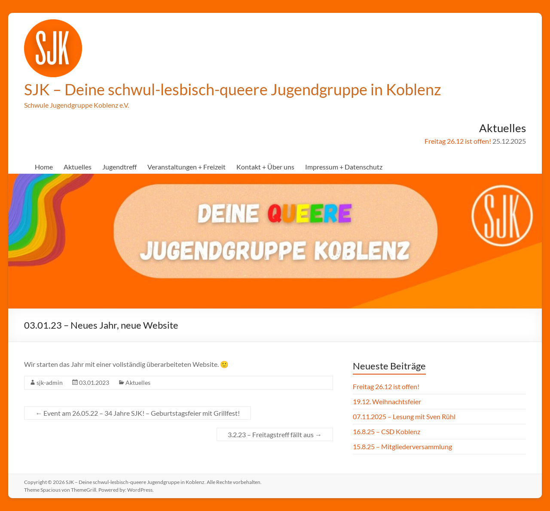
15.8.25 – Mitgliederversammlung (402, 446)
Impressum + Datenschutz (343, 167)
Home (44, 167)
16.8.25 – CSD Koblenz (386, 431)
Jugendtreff (119, 167)
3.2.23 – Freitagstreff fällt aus (275, 434)
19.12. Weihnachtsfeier (387, 401)
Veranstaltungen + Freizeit (186, 167)
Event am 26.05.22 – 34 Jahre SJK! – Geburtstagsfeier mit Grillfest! (137, 413)
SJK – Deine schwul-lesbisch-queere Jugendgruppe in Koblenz (232, 89)
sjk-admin (50, 382)
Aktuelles (78, 167)
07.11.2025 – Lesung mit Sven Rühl (404, 416)
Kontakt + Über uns (265, 167)
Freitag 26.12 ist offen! (458, 141)
